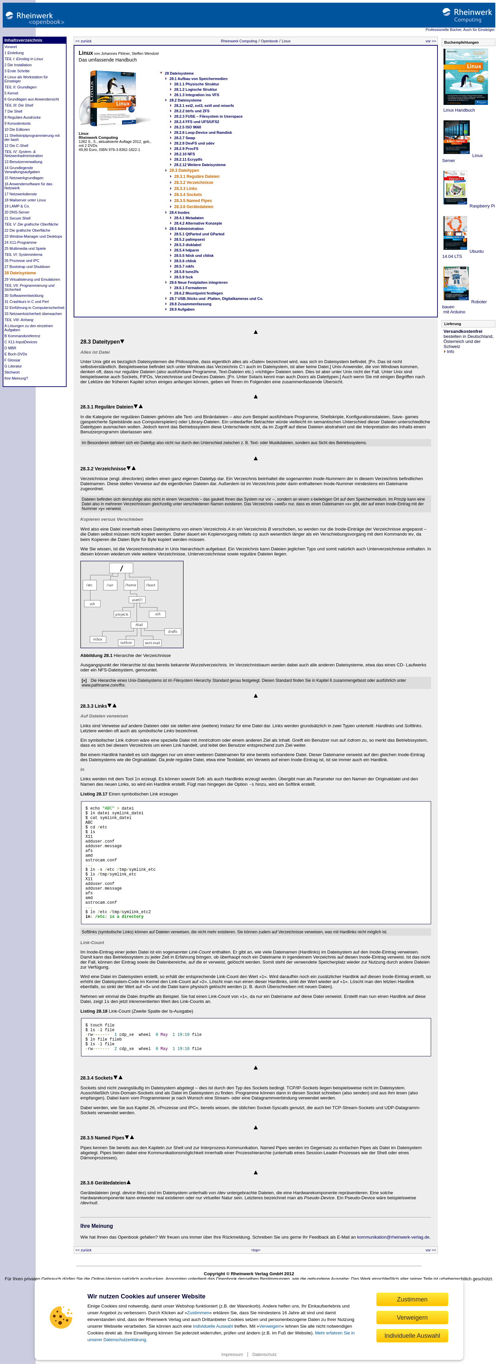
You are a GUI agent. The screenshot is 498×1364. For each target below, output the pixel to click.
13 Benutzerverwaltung (23, 162)
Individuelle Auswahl (412, 1335)
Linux (286, 41)
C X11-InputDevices (20, 342)
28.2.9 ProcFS (186, 149)
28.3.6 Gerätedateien (194, 206)
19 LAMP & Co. (17, 206)
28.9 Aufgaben (182, 309)
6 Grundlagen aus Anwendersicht (31, 99)
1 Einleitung (14, 53)
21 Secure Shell (17, 218)
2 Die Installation (18, 65)
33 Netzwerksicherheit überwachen (33, 314)
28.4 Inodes (179, 212)
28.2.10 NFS (184, 154)
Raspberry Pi (481, 205)
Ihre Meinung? (16, 378)
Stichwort (12, 372)
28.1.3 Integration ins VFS (196, 95)
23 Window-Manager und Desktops (33, 236)
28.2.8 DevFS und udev (194, 143)
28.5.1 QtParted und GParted (199, 234)
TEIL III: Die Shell (18, 105)
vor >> (431, 41)
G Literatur (13, 366)
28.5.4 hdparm (186, 250)
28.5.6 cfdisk (185, 261)
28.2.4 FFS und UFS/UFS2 (196, 122)
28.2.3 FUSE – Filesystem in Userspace (208, 116)
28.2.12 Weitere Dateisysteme (200, 165)
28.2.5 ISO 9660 (187, 127)
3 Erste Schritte (17, 71)
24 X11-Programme (20, 242)
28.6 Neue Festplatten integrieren (198, 282)
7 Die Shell (13, 111)
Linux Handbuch (458, 110)
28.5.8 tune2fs (186, 272)
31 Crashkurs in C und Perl (26, 302)
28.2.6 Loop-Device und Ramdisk (203, 132)
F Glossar (12, 360)
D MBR (10, 348)
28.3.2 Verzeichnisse (193, 182)
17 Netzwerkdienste (20, 194)
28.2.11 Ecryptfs (188, 159)
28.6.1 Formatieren (190, 288)
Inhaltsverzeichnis (23, 40)
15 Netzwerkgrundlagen (23, 178)
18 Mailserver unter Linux (25, 200)
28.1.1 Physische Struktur (196, 84)
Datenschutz (264, 1354)
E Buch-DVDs (15, 354)
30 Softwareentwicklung (23, 296)
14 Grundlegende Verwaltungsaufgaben (22, 170)
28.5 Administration (186, 229)
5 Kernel (11, 93)
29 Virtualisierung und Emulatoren (32, 279)
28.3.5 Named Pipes (193, 200)
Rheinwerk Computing (239, 41)
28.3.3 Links (185, 188)
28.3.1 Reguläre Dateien (197, 176)
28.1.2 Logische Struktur (195, 89)
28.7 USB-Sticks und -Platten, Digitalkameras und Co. (216, 299)
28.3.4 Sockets (188, 194)
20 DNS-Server (17, 212)
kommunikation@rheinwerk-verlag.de (393, 1267)
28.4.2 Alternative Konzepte (198, 223)
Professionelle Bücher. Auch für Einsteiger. (460, 30)
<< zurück (83, 41)
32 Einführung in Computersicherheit (34, 308)
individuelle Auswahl (213, 1326)
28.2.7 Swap (184, 138)
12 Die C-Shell (16, 146)
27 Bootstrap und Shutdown (27, 267)
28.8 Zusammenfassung (190, 304)
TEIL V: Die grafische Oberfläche (31, 224)
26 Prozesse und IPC (21, 261)
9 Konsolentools (17, 123)
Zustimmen (198, 1312)
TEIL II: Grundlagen (20, 87)
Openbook (269, 41)
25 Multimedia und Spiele (25, 248)
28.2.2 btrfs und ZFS (191, 111)
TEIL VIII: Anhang (18, 320)
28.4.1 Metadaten (189, 218)
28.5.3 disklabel (187, 245)
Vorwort (10, 47)
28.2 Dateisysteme (185, 100)
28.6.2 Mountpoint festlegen (198, 293)
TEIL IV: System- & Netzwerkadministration (23, 154)
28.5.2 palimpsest (189, 239)
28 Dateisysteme (20, 273)
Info (449, 351)
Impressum (232, 1354)
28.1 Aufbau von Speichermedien (198, 79)
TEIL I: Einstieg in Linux (23, 59)
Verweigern (270, 1326)
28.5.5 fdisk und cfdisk (194, 256)
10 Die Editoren (17, 129)
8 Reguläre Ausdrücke (22, 117)
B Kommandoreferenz (22, 336)
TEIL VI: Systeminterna (23, 254)
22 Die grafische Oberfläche (27, 230)
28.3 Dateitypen (184, 170)
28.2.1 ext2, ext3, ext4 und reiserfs (204, 106)
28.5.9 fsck (183, 277)
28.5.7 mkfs (184, 266)
